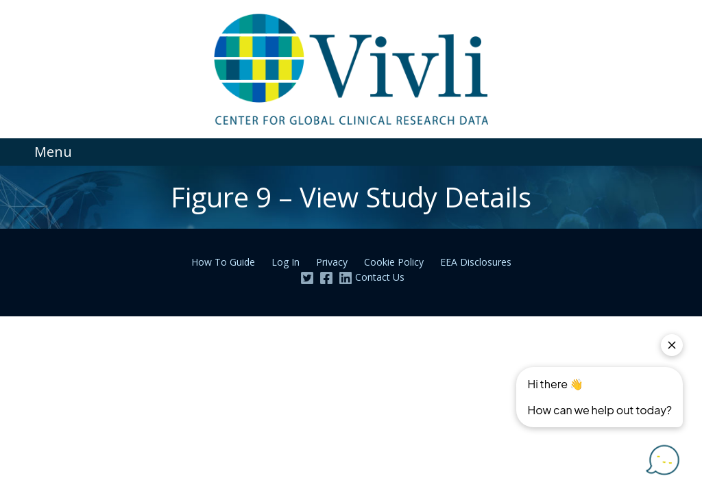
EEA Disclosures (475, 261)
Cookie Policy (394, 261)
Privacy (332, 261)
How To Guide (223, 261)
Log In (285, 261)
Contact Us (379, 276)
